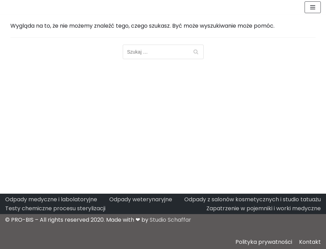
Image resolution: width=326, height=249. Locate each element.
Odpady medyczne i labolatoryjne (51, 199)
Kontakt (310, 242)
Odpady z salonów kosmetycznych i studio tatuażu (252, 199)
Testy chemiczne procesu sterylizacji (55, 208)
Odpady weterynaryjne (140, 199)
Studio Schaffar (170, 220)
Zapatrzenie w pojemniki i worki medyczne (263, 208)
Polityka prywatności (263, 242)
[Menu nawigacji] (313, 7)
